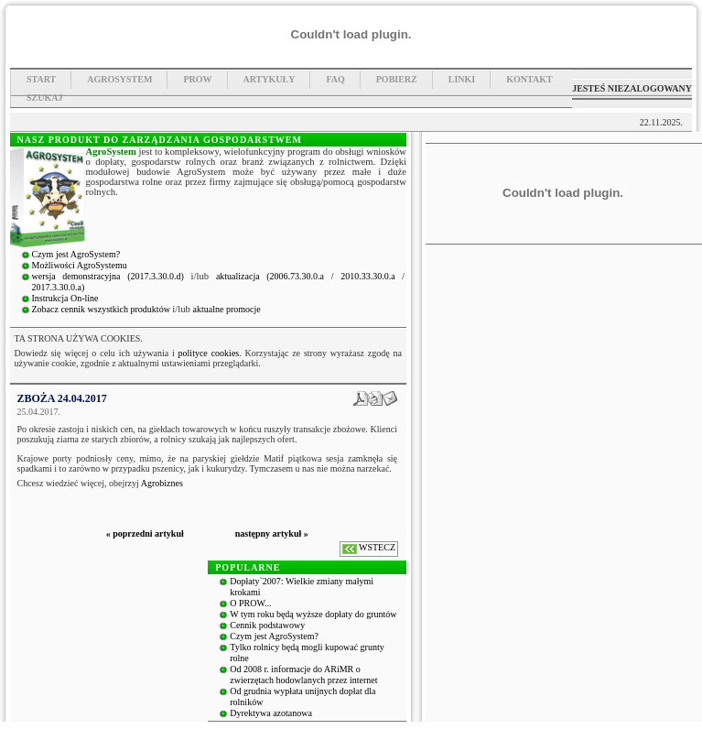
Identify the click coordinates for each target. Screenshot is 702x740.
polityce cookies (209, 353)
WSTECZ (377, 547)
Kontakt (529, 79)
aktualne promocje (227, 309)
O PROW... (250, 603)
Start (41, 79)
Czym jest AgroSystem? (76, 254)
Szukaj (44, 97)
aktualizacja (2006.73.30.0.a (273, 276)
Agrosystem (119, 79)
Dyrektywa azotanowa (271, 713)
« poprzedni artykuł (145, 533)
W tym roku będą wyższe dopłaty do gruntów (313, 614)
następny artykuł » (271, 533)
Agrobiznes (162, 483)
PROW (197, 79)
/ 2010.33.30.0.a (367, 276)
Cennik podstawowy (267, 625)
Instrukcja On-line (65, 298)
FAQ (335, 79)
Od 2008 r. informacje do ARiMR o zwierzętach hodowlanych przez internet (303, 674)
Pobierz (396, 79)
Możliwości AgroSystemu (79, 265)
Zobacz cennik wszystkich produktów (102, 309)
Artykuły (269, 79)
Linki (461, 79)
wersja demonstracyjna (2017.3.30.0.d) (111, 276)
